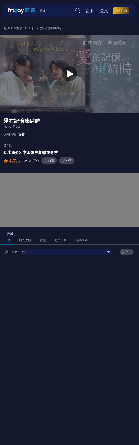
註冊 (90, 10)
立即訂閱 (121, 11)
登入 (104, 10)
